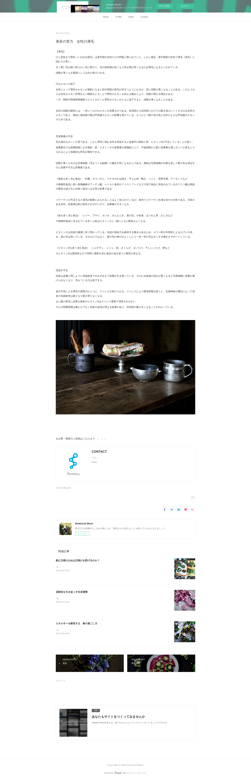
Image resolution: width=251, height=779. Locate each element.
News (131, 17)
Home (106, 17)
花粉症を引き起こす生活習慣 (72, 592)
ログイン (185, 6)
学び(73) (59, 488)
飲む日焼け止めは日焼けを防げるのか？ (78, 560)
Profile (118, 17)
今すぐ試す (164, 6)
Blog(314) (67, 488)
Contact (144, 17)
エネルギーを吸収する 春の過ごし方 (76, 623)
